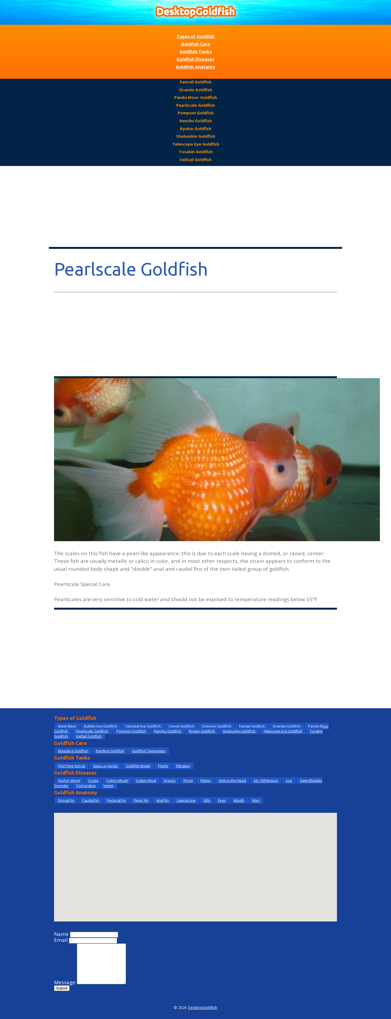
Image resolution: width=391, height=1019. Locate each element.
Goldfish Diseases (195, 59)
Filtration (183, 765)
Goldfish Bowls (138, 765)
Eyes (222, 800)
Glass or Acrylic (105, 765)
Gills (206, 800)
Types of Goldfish (195, 36)
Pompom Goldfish (196, 112)
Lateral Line (186, 800)
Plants (163, 765)
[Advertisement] (195, 207)
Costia (93, 780)
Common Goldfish (216, 726)
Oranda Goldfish (195, 89)
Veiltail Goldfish (195, 159)
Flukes (205, 780)
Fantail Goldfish (196, 81)
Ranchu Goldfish (195, 120)
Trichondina (86, 785)
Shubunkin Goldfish (195, 136)
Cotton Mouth (117, 780)
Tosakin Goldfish (196, 151)
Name (61, 934)
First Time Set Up (71, 765)
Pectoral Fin (116, 800)
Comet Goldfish (181, 726)
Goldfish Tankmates (148, 750)
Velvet (108, 785)
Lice (289, 780)
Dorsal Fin (66, 800)
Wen (256, 800)
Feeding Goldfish (110, 750)
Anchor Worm (69, 780)
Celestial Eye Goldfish (143, 726)
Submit (61, 988)
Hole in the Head (232, 780)
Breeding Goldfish (73, 750)
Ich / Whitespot (266, 780)
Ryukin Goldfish (195, 128)
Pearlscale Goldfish (195, 105)
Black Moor (67, 726)
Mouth (239, 800)
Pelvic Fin (141, 800)
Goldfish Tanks (195, 52)
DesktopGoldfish (202, 1007)
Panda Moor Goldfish (195, 97)
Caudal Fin (90, 800)
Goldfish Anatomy (195, 67)
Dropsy (170, 780)
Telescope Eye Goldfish (195, 144)
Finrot (188, 780)
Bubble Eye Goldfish (100, 726)
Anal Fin (162, 800)
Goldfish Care (195, 44)
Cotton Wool (146, 780)
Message (64, 982)
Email (61, 939)
